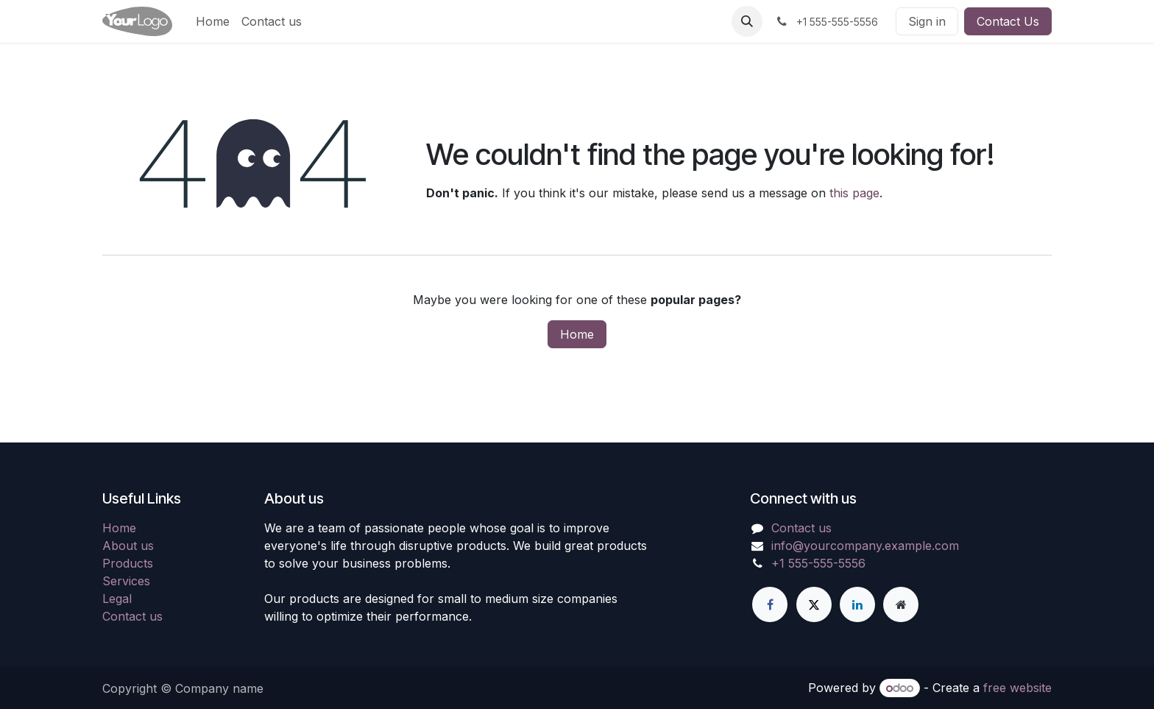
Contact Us (1008, 21)
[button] (747, 21)
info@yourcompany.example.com (865, 545)
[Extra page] (900, 604)
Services (126, 581)
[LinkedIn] (857, 604)
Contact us (132, 616)
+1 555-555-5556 (818, 563)
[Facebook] (769, 604)
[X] (814, 604)
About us (128, 545)
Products (127, 563)
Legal (117, 598)
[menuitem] (213, 21)
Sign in (927, 21)
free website (1017, 687)
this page (854, 193)
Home (577, 334)
